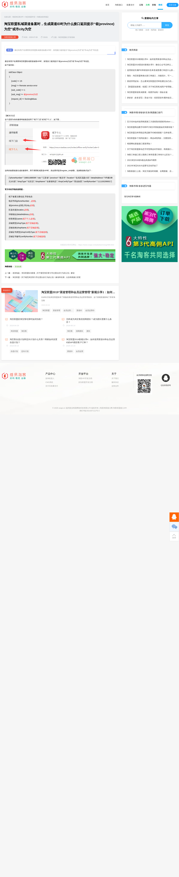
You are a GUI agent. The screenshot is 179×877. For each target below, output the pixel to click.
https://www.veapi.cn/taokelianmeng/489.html (96, 245)
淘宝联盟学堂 (30, 17)
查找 (167, 25)
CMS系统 (49, 382)
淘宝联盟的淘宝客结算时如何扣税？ (26, 319)
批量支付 (130, 5)
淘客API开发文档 (85, 378)
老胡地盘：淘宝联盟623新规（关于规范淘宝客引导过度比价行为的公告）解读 (44, 273)
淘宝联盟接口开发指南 (66, 37)
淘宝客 (24, 331)
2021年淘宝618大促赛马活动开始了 (141, 166)
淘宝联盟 (46, 310)
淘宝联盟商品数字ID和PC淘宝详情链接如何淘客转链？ (149, 127)
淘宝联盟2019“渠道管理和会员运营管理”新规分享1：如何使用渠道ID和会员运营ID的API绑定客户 (101, 292)
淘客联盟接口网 (10, 37)
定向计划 (25, 351)
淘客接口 (119, 5)
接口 (49, 61)
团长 (88, 331)
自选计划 (14, 351)
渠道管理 (56, 310)
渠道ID (79, 310)
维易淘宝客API (17, 17)
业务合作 (115, 386)
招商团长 (79, 331)
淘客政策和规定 (43, 17)
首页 (107, 5)
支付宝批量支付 (51, 386)
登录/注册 (172, 5)
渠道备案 (18, 267)
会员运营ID (89, 310)
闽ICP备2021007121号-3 (90, 411)
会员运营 (79, 351)
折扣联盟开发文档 (85, 382)
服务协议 (115, 382)
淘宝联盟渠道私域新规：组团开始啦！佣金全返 (146, 92)
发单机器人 (49, 378)
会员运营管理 (69, 310)
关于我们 (115, 378)
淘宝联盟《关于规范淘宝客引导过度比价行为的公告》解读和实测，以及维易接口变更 (47, 277)
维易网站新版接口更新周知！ (138, 144)
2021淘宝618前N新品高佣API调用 (140, 160)
